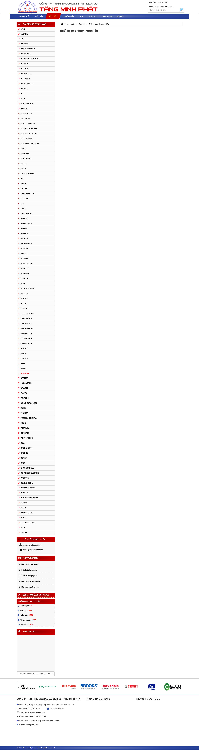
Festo (23, 164)
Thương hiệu (68, 16)
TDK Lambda (26, 318)
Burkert (25, 64)
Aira (23, 39)
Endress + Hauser (29, 129)
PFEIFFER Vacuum (28, 488)
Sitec (23, 463)
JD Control (26, 383)
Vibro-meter (26, 323)
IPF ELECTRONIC (27, 174)
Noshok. (24, 258)
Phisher (24, 413)
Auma (23, 368)
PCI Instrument (28, 288)
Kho (81, 16)
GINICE (23, 169)
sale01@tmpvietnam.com (164, 7)
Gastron (25, 373)
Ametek (24, 34)
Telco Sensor (27, 313)
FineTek (24, 358)
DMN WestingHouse (29, 498)
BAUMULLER (26, 74)
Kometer (25, 433)
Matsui (24, 228)
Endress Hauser (28, 523)
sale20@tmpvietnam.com (31, 550)
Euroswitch (26, 114)
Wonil (23, 408)
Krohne (24, 453)
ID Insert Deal (27, 468)
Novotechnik (27, 263)
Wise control (27, 328)
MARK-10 (24, 219)
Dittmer (24, 378)
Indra (23, 184)
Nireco (24, 253)
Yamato (24, 393)
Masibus (24, 233)
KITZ (22, 204)
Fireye (24, 149)
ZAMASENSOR (26, 343)
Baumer (24, 89)
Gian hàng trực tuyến (28, 564)
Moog (23, 423)
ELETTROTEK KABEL (29, 134)
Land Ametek (27, 214)
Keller (24, 189)
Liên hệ (120, 16)
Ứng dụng (107, 16)
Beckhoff (25, 69)
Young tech (26, 338)
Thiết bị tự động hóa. (28, 576)
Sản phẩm (53, 16)
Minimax (24, 248)
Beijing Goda (27, 483)
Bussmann (25, 79)
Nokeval (25, 268)
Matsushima (26, 224)
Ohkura (24, 278)
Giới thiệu (39, 16)
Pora (23, 283)
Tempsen (25, 398)
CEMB (23, 528)
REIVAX (24, 518)
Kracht (24, 503)
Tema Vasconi (27, 438)
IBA (22, 179)
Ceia (23, 443)
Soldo (24, 303)
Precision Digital (29, 418)
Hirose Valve (27, 513)
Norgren (25, 273)
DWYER (24, 109)
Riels (23, 363)
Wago (23, 353)
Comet (24, 458)
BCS (22, 94)
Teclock (25, 308)
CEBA (23, 99)
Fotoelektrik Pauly (30, 144)
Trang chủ (24, 16)
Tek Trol (25, 428)
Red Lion (24, 293)
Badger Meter (27, 84)
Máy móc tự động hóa (29, 587)
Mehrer (24, 238)
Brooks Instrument (30, 59)
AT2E (23, 29)
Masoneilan (26, 243)
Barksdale (26, 54)
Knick (23, 209)
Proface (25, 478)
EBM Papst (25, 119)
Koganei (24, 199)
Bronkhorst (26, 448)
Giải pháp (93, 16)
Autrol (24, 348)
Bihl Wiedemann (28, 49)
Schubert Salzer (29, 403)
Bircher (24, 44)
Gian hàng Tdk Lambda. (29, 581)
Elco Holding (27, 139)
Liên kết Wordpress (28, 570)
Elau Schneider (28, 124)
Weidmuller (26, 333)
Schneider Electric (30, 473)
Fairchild (25, 154)
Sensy (23, 508)
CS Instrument (27, 104)
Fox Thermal (27, 159)
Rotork (24, 298)
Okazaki (24, 493)
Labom (24, 533)
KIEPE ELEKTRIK (27, 194)
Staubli (24, 388)
